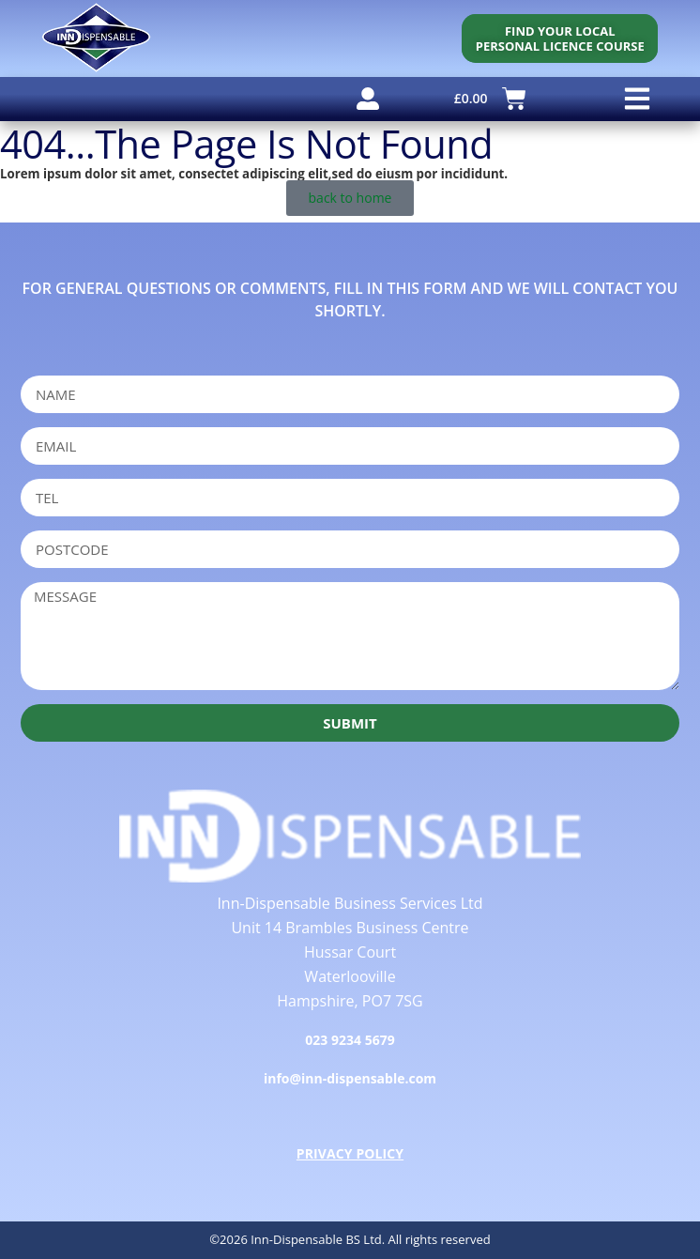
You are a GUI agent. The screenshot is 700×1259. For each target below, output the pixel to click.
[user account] (368, 98)
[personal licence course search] (560, 38)
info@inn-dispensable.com (350, 1078)
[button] (637, 99)
